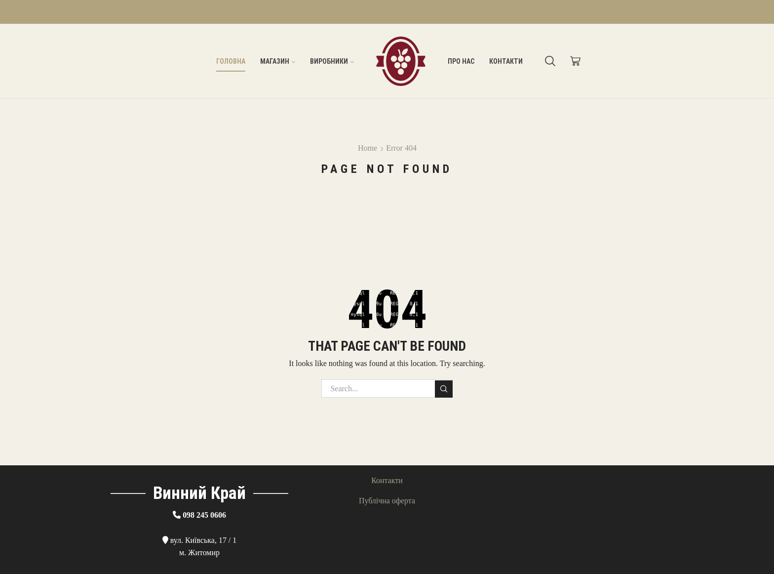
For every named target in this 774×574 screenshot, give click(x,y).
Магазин (277, 61)
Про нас (461, 61)
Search (443, 388)
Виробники (332, 61)
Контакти (506, 61)
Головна (230, 61)
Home (367, 148)
